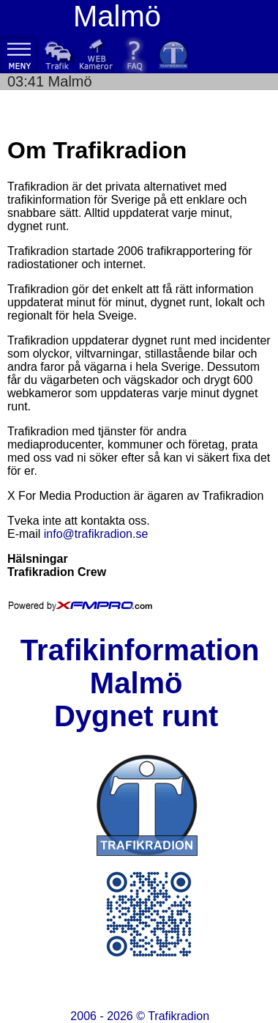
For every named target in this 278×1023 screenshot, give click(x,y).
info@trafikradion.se (96, 534)
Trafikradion (178, 1016)
